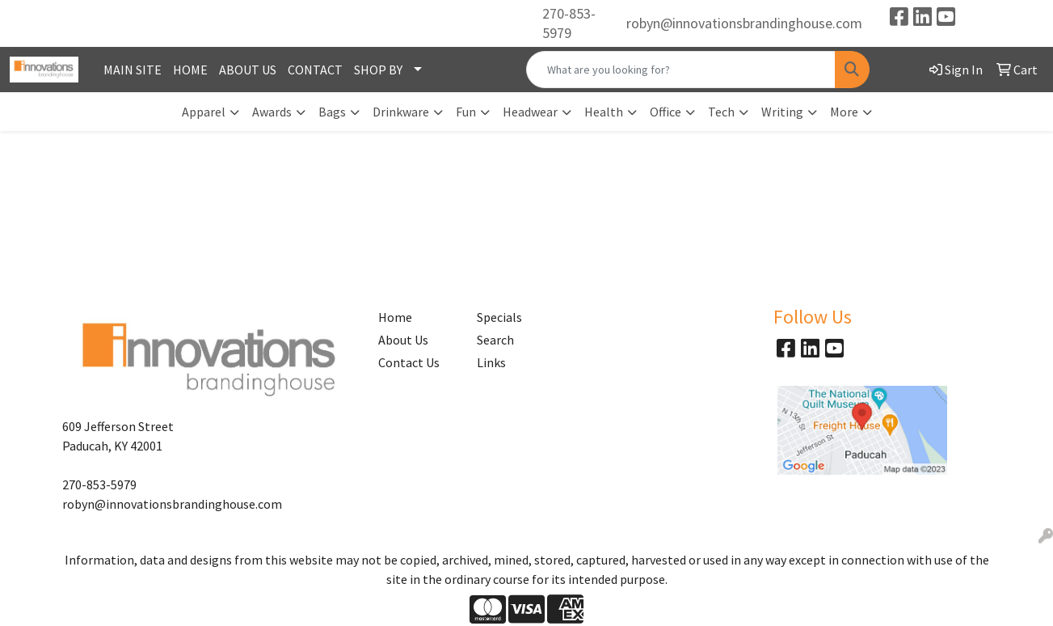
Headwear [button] (530, 112)
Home (395, 317)
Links (491, 362)
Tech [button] (721, 112)
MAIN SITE (132, 69)
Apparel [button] (203, 112)
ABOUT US (247, 69)
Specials (499, 317)
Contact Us (409, 362)
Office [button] (665, 112)
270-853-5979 (569, 23)
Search (495, 340)
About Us (403, 340)
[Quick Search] (680, 69)
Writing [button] (782, 112)
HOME (190, 69)
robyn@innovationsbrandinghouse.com (744, 23)
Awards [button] (272, 112)
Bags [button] (332, 112)
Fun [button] (466, 112)
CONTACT (315, 69)
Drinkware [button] (401, 112)
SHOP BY (378, 69)
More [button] (844, 112)
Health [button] (603, 112)
